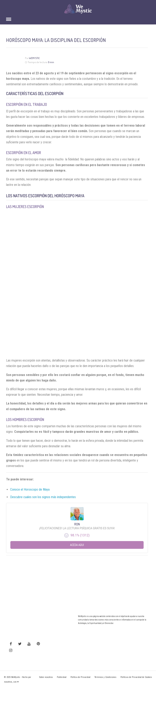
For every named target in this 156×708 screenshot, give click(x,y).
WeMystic (34, 58)
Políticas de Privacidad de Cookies (136, 677)
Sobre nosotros (46, 677)
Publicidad (61, 677)
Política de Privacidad (80, 677)
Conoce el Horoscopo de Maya (30, 489)
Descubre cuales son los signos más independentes (43, 497)
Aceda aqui (77, 545)
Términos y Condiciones (105, 677)
